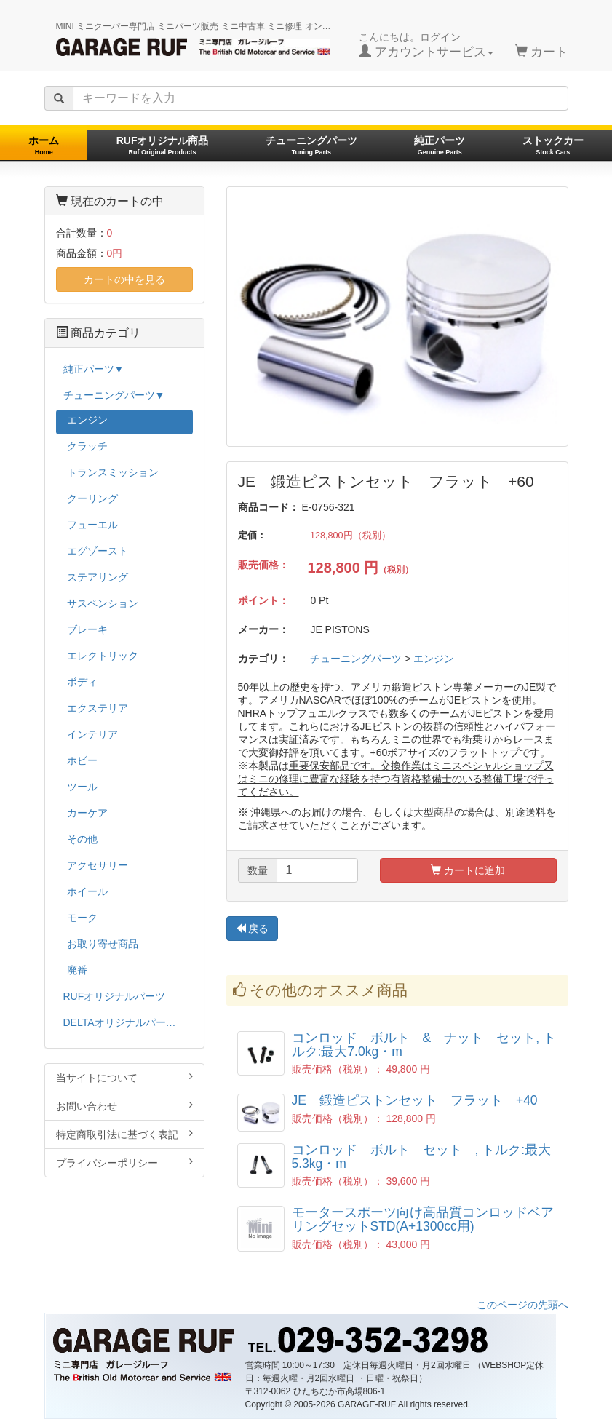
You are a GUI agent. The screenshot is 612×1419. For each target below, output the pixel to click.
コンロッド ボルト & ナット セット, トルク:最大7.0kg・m (424, 1044)
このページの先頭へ (522, 1305)
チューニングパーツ (311, 145)
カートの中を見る (124, 279)
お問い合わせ (124, 1106)
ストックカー (553, 145)
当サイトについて (124, 1077)
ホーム (43, 145)
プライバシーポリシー (124, 1162)
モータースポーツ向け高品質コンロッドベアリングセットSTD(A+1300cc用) (423, 1219)
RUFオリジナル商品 (162, 145)
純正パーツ (439, 145)
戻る (252, 928)
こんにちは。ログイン (426, 45)
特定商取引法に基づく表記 (124, 1134)
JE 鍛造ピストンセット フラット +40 (415, 1100)
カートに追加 (468, 870)
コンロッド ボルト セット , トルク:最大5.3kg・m (422, 1156)
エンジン (433, 658)
